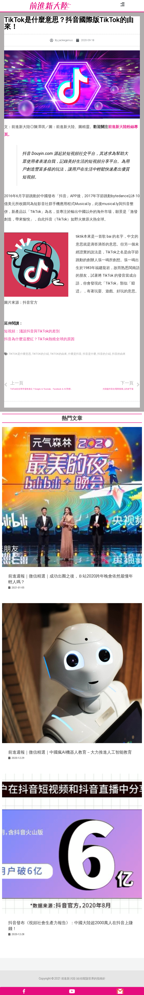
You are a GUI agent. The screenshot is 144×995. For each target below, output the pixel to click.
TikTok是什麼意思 (20, 353)
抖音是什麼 (89, 353)
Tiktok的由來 (58, 353)
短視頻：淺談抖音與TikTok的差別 (32, 331)
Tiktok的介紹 (40, 353)
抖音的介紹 (104, 353)
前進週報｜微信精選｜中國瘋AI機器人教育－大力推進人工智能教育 (70, 752)
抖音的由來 (118, 353)
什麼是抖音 (74, 353)
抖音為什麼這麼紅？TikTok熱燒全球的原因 (39, 339)
